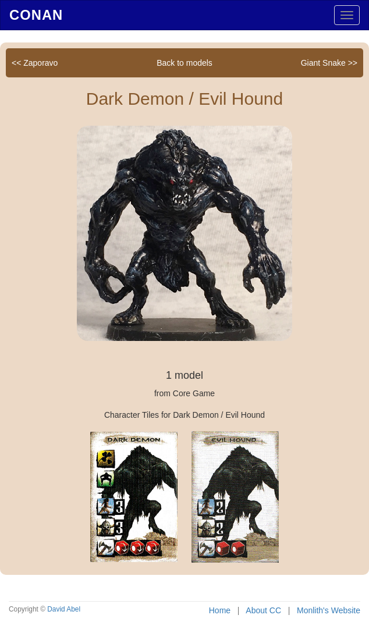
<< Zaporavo (35, 62)
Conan (36, 15)
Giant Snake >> (329, 62)
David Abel (63, 609)
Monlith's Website (328, 610)
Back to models (184, 62)
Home (219, 610)
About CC (263, 610)
